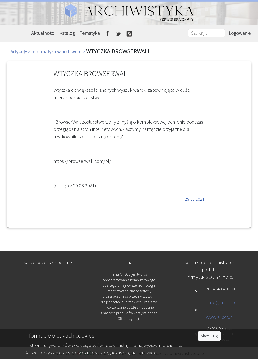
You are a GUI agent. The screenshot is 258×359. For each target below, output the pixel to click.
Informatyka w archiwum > (58, 52)
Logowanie (240, 33)
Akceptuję (209, 336)
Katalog (67, 33)
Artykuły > (20, 52)
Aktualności (42, 33)
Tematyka (90, 33)
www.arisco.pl (220, 317)
